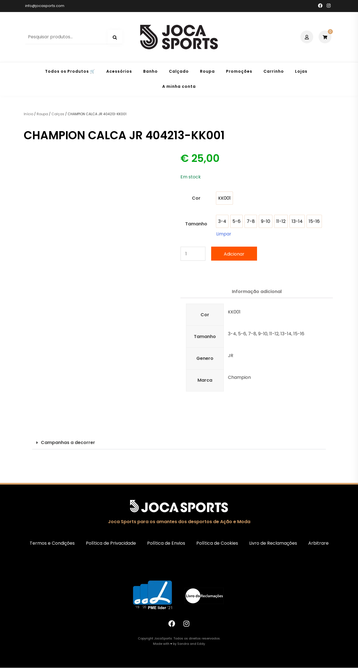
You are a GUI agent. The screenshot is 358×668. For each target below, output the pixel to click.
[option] (224, 198)
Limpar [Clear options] (223, 234)
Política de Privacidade (111, 543)
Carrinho (273, 71)
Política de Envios (166, 543)
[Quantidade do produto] (193, 254)
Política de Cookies (217, 543)
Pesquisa (115, 37)
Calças (57, 114)
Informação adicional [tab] (257, 291)
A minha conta (179, 86)
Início (28, 114)
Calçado (179, 71)
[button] (179, 442)
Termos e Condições (52, 543)
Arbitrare (318, 543)
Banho (150, 71)
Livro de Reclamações (273, 543)
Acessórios (119, 71)
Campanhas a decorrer (68, 442)
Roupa (207, 71)
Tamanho (196, 224)
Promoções (239, 71)
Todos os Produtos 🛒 (70, 71)
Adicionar (234, 254)
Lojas (301, 71)
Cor (196, 198)
